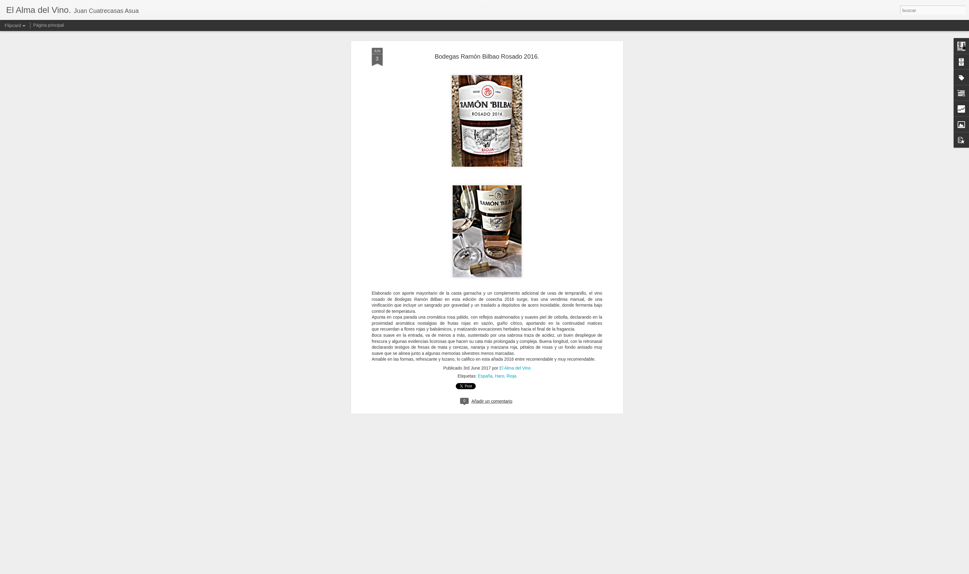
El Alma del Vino (515, 302)
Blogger (508, 570)
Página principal (48, 25)
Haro (499, 310)
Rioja (511, 310)
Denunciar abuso (529, 570)
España (485, 310)
